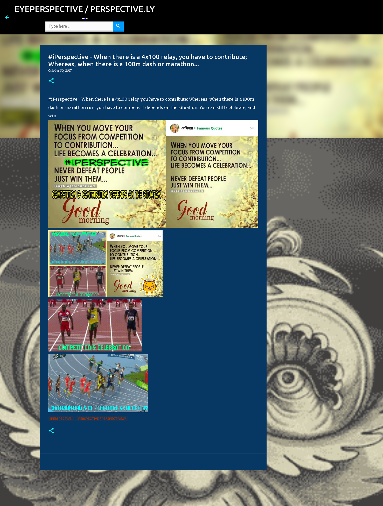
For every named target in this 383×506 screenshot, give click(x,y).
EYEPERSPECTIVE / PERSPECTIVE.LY (85, 8)
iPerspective (61, 418)
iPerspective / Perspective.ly (102, 418)
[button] (51, 81)
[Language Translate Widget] (85, 18)
